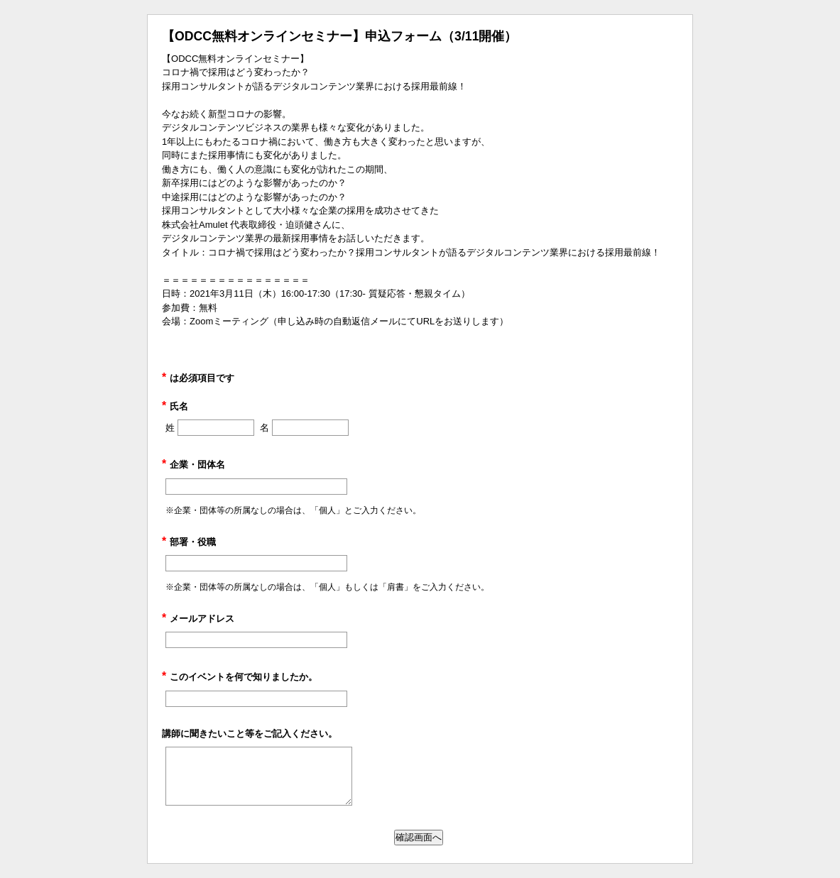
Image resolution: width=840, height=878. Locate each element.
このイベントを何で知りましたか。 (239, 676)
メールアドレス (198, 618)
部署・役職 (189, 542)
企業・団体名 (193, 464)
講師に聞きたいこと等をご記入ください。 (249, 733)
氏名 (175, 406)
